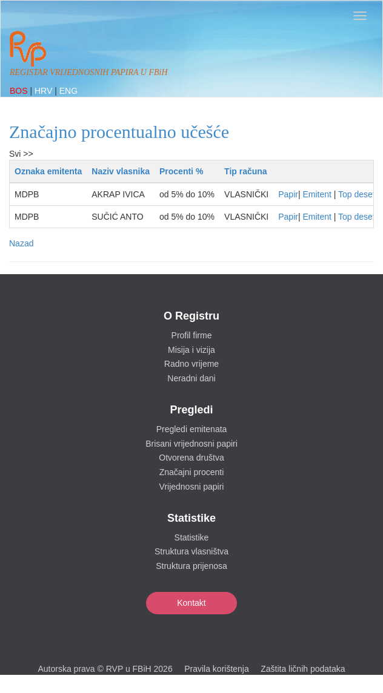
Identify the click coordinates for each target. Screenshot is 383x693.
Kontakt (191, 603)
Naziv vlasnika (121, 171)
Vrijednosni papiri (191, 486)
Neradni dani (191, 378)
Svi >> (21, 154)
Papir (288, 194)
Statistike (192, 537)
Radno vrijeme (191, 364)
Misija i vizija (191, 350)
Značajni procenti (191, 472)
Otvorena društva (191, 457)
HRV (45, 91)
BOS (20, 91)
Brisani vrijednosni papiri (191, 443)
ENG (68, 91)
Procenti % (181, 171)
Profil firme (192, 335)
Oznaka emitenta (48, 171)
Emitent (316, 194)
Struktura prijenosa (191, 566)
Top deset (356, 194)
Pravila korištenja (216, 669)
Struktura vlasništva (191, 551)
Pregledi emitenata (191, 429)
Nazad (21, 243)
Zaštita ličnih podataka (303, 669)
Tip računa (245, 171)
